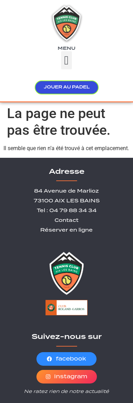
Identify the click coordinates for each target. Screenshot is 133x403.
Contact (66, 220)
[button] (66, 60)
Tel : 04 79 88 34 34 (67, 211)
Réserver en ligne (66, 230)
